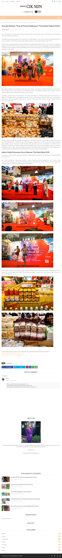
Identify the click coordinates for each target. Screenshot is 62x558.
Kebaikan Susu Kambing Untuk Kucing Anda (22, 484)
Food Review (8, 22)
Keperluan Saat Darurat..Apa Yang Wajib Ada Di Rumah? (25, 506)
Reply (7, 390)
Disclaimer (12, 1)
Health (31, 541)
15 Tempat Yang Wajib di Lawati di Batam (21, 491)
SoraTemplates (5, 555)
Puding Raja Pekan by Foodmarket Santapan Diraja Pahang (25, 499)
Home (3, 1)
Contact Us (27, 12)
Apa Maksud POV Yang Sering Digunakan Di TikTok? (24, 477)
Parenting (31, 544)
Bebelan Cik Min (5, 29)
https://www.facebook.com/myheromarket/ (12, 353)
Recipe (31, 547)
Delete (10, 390)
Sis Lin (7, 378)
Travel (31, 550)
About (7, 1)
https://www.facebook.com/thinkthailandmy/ (13, 355)
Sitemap (18, 1)
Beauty (31, 533)
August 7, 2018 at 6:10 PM (11, 380)
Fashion (31, 536)
